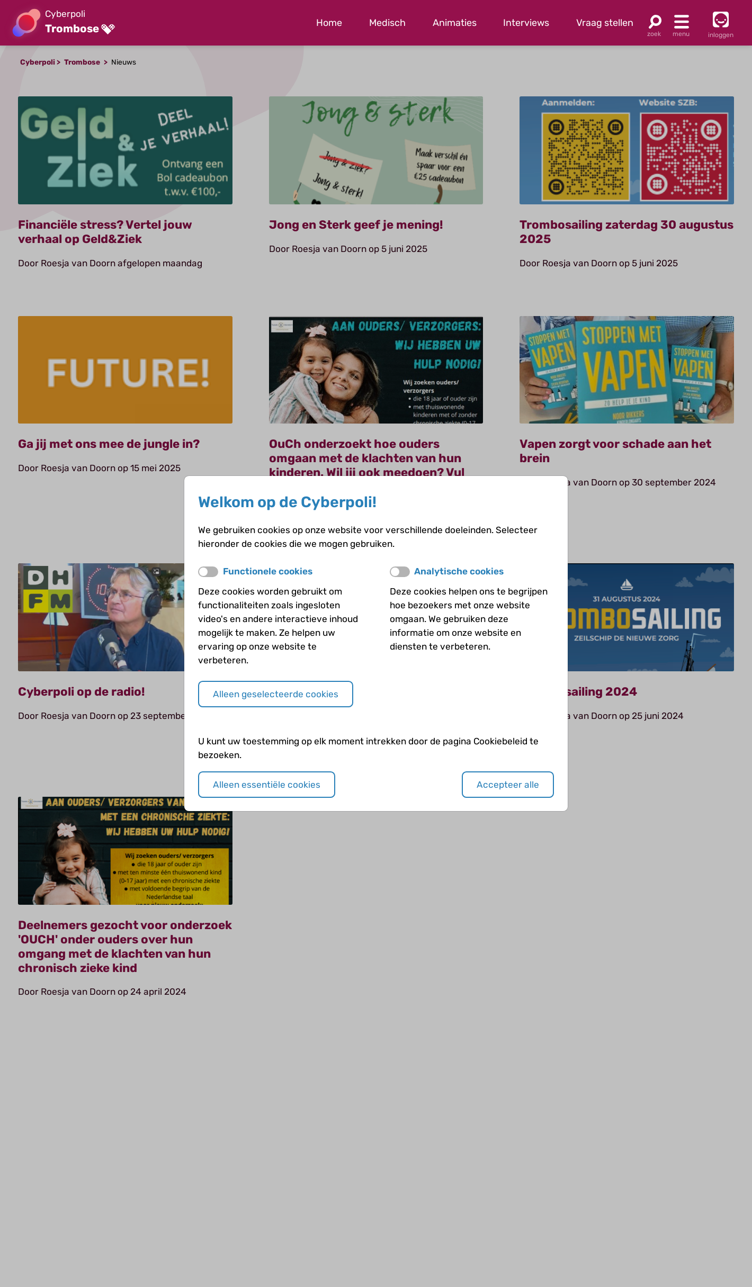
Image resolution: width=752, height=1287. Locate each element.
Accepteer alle (508, 784)
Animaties (455, 23)
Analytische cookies (459, 571)
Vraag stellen (604, 23)
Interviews (526, 23)
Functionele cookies (267, 571)
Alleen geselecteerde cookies (275, 694)
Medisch (387, 23)
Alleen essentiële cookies (266, 784)
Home (329, 23)
